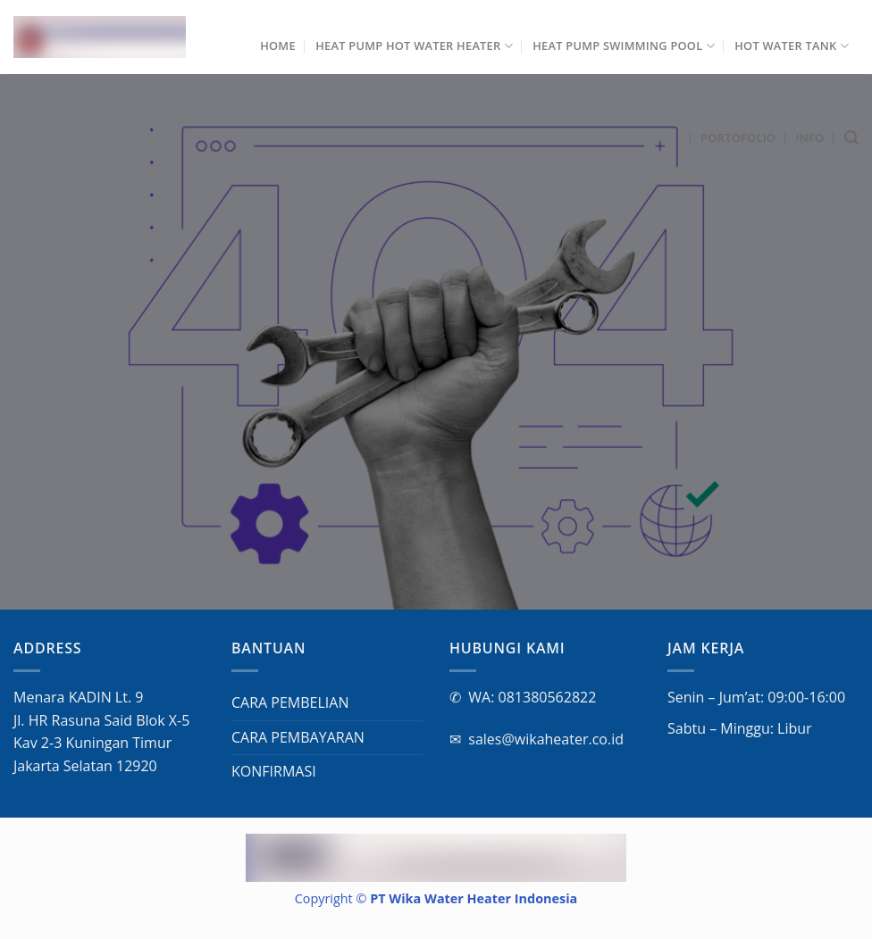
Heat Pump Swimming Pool (623, 45)
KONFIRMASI (273, 771)
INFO (810, 137)
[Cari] (851, 137)
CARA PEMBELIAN (289, 702)
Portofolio (738, 137)
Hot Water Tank (791, 45)
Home (278, 45)
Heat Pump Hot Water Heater (414, 45)
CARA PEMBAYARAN (298, 737)
